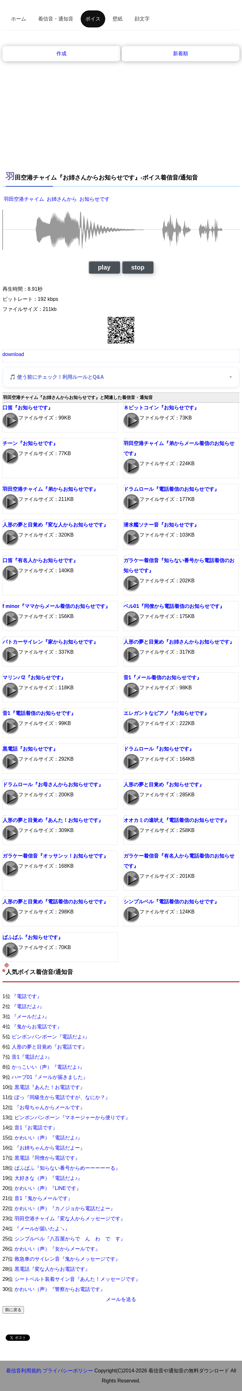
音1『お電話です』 (36, 1127)
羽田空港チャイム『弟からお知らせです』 (50, 489)
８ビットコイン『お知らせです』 (161, 407)
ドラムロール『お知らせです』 (159, 749)
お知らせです (94, 199)
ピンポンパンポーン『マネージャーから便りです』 (72, 1117)
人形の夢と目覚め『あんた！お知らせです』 (53, 820)
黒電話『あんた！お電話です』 (49, 1087)
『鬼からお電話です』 (37, 1026)
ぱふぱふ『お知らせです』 (33, 937)
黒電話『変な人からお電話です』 (52, 1269)
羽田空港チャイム (24, 199)
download (13, 354)
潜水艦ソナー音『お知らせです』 (161, 524)
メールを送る (121, 1299)
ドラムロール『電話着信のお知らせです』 (171, 489)
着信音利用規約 (23, 1370)
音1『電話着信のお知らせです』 (39, 713)
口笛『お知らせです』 (28, 407)
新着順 (180, 53)
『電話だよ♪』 (28, 1006)
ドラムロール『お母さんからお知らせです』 (53, 784)
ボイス (93, 18)
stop (137, 267)
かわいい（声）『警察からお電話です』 (59, 1289)
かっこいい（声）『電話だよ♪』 (48, 1067)
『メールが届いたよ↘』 (42, 1228)
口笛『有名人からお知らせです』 (40, 560)
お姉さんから (62, 199)
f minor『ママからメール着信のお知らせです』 (56, 606)
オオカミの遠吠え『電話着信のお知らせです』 (176, 820)
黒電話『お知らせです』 (30, 749)
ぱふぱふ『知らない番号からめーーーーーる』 (67, 1168)
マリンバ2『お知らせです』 (34, 677)
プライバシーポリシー (68, 1370)
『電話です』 (27, 996)
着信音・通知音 (55, 18)
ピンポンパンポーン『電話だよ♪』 (51, 1036)
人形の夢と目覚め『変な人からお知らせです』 (55, 524)
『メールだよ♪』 (30, 1016)
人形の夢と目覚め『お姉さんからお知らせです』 (179, 642)
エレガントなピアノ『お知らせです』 (166, 713)
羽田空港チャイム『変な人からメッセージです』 (69, 1218)
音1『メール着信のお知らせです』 (163, 677)
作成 (61, 53)
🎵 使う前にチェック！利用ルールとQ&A (56, 377)
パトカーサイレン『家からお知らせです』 (50, 642)
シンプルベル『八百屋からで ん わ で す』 (69, 1238)
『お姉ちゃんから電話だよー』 (49, 1147)
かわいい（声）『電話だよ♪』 (48, 1137)
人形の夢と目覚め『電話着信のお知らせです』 (55, 901)
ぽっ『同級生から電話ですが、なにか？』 (62, 1097)
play (104, 267)
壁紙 (117, 18)
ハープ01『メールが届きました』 (50, 1077)
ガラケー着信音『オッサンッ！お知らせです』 (55, 856)
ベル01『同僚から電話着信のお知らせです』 (174, 606)
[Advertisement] (121, 108)
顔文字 (142, 18)
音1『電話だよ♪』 (32, 1057)
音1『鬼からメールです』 (43, 1198)
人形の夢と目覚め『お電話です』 (49, 1046)
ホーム (18, 18)
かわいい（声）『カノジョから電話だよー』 (64, 1208)
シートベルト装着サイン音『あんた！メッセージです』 (77, 1279)
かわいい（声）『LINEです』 (47, 1188)
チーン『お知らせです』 (30, 443)
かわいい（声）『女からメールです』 (57, 1248)
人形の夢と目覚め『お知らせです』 (164, 784)
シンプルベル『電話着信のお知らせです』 (171, 901)
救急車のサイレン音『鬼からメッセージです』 (67, 1259)
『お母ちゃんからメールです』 (49, 1107)
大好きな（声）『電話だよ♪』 (48, 1178)
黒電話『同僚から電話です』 (47, 1158)
